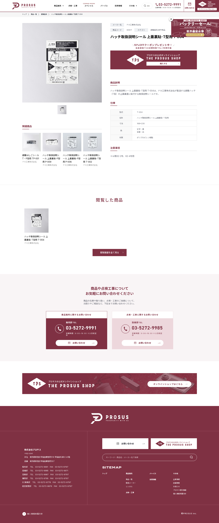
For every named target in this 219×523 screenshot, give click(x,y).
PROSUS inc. (190, 513)
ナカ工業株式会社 (29, 162)
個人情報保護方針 (179, 494)
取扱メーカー (131, 483)
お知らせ (176, 486)
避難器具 (154, 30)
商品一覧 (129, 479)
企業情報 (176, 479)
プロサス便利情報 (179, 490)
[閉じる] (171, 19)
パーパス (104, 6)
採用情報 (118, 6)
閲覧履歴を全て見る (109, 252)
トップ (104, 473)
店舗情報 (176, 483)
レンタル (129, 486)
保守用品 (161, 30)
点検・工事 (72, 6)
